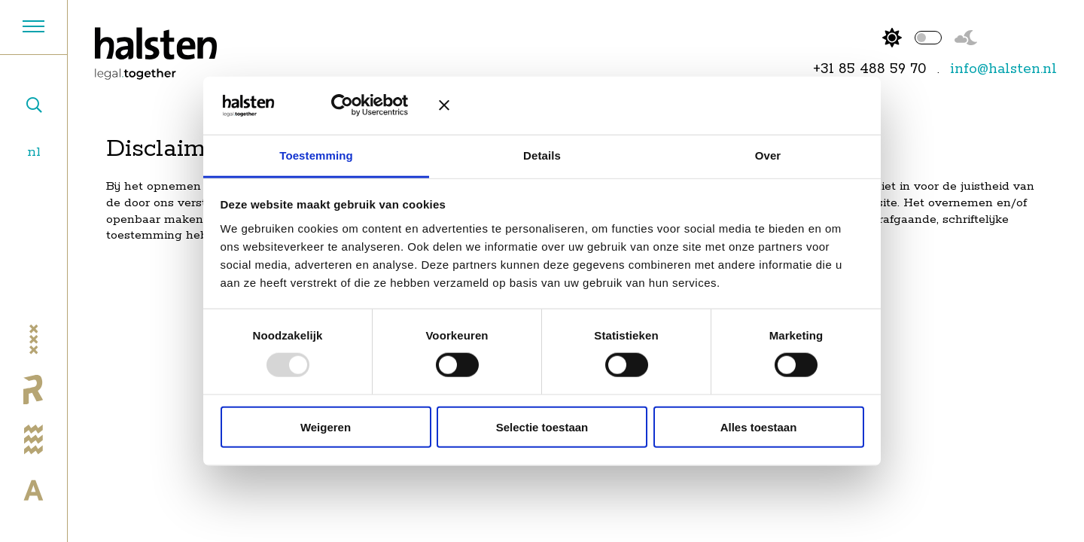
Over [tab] (768, 155)
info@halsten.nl (1003, 68)
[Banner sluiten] (651, 105)
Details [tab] (542, 155)
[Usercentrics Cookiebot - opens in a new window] (353, 105)
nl (34, 151)
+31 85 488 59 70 (870, 68)
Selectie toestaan (542, 426)
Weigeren (325, 426)
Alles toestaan (758, 426)
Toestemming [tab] (316, 155)
